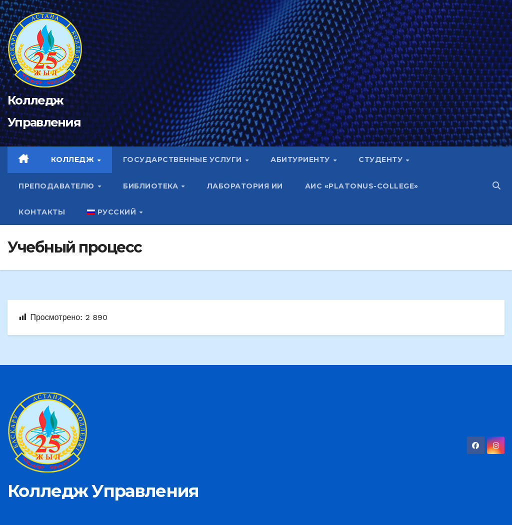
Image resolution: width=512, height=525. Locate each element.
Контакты (41, 212)
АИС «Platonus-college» (361, 186)
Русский (112, 212)
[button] (496, 185)
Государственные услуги (183, 159)
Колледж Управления (103, 491)
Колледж (73, 159)
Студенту (381, 159)
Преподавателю (57, 186)
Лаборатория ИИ (245, 186)
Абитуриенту (301, 159)
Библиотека (151, 186)
